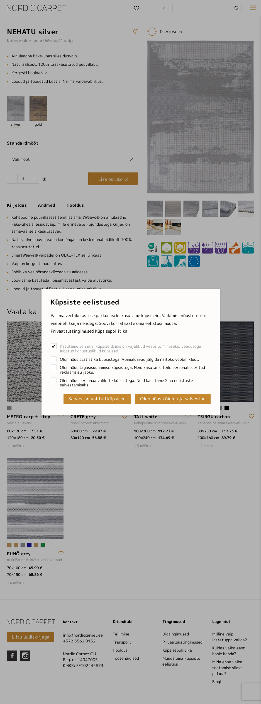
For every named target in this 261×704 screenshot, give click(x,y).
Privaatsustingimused (72, 331)
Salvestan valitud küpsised (97, 399)
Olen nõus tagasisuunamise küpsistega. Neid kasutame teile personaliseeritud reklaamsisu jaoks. (132, 370)
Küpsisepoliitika (111, 331)
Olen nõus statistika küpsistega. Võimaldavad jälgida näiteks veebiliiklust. (129, 359)
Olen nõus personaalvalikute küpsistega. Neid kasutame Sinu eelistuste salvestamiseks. (126, 383)
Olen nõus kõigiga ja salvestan (173, 399)
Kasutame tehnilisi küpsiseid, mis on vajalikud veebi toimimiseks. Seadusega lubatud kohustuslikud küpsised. (130, 349)
